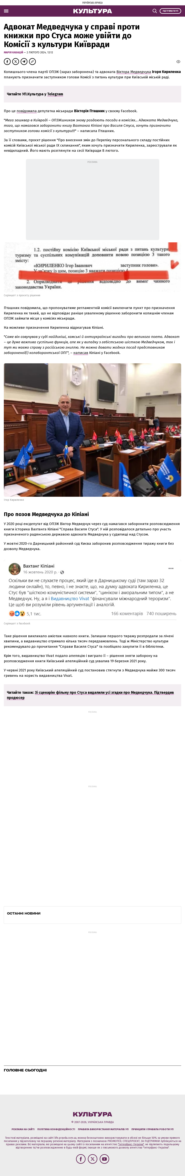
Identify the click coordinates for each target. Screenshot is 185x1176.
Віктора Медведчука (133, 72)
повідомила (27, 111)
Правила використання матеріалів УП (103, 1129)
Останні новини (23, 913)
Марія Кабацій (14, 52)
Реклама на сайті (23, 1129)
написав (80, 353)
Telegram (55, 94)
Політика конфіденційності (56, 1129)
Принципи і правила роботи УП (152, 1129)
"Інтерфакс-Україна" (131, 1144)
